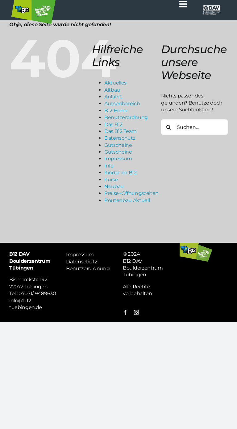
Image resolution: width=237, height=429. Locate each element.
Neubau (114, 186)
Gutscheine (118, 145)
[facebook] (125, 312)
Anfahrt (113, 97)
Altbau (112, 90)
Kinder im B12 (120, 172)
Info (109, 166)
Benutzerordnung (126, 117)
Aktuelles (115, 83)
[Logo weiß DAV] (212, 7)
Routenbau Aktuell (127, 200)
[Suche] (169, 127)
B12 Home (116, 110)
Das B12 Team (120, 131)
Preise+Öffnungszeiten (131, 193)
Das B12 (113, 124)
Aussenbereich (122, 103)
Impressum (118, 159)
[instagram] (136, 312)
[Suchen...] (194, 127)
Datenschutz (119, 138)
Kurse (111, 180)
